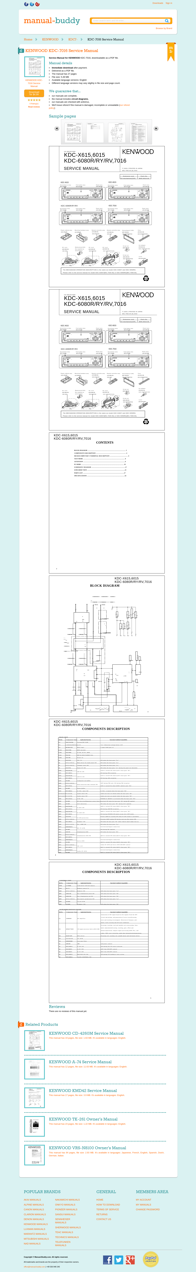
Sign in (169, 3)
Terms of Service (107, 1209)
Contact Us (103, 1219)
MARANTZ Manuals (35, 1234)
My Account (143, 1199)
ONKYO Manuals (65, 1204)
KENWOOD (50, 39)
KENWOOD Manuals (36, 1224)
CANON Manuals (34, 1209)
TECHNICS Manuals (67, 1237)
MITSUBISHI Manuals (36, 1239)
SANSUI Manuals (65, 1214)
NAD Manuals (32, 1243)
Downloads (157, 3)
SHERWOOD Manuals (68, 1227)
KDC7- (73, 39)
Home (28, 39)
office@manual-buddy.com (34, 1267)
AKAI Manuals (32, 1199)
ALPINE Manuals (34, 1204)
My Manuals (143, 1204)
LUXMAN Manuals (34, 1229)
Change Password (148, 1209)
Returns (102, 1214)
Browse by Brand (164, 28)
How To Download (108, 1204)
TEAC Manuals (64, 1232)
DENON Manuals (34, 1219)
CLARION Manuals (35, 1214)
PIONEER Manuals (66, 1209)
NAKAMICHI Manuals (67, 1199)
